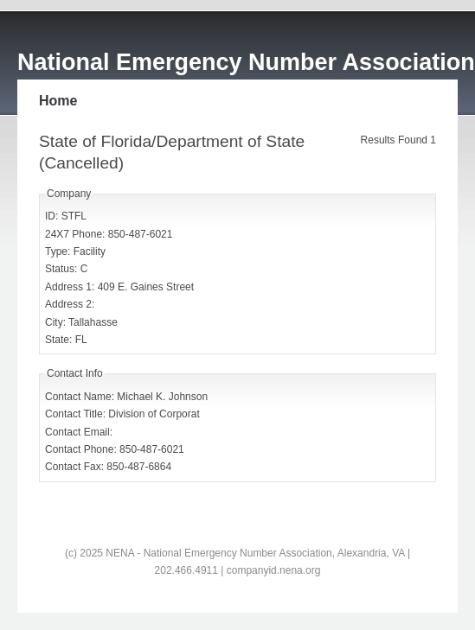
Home (58, 100)
